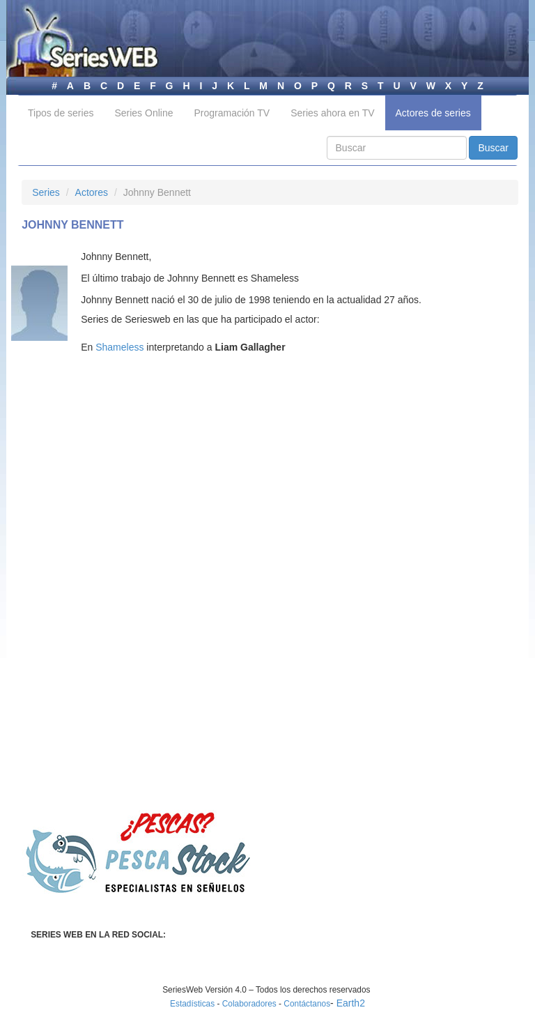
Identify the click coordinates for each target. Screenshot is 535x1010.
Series (46, 192)
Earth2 (350, 1003)
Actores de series (433, 112)
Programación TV (232, 112)
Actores (91, 192)
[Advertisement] (139, 497)
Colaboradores (249, 1004)
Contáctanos (307, 1004)
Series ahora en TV (332, 112)
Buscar (493, 147)
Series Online (143, 112)
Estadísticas (192, 1004)
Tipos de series (60, 112)
